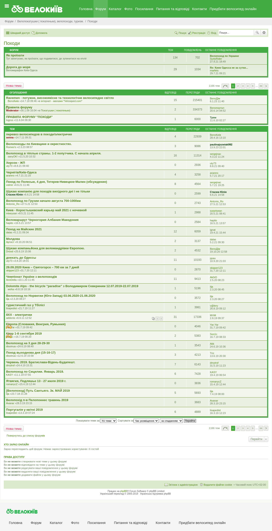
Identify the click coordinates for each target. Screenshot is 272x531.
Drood (9, 251)
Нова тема (14, 85)
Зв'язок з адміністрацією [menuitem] (183, 484)
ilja (211, 286)
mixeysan (11, 213)
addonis (10, 317)
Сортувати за (138, 420)
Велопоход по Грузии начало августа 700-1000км (43, 201)
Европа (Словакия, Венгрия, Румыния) (36, 324)
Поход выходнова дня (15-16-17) (31, 352)
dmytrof (10, 365)
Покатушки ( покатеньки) (55, 110)
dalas (9, 232)
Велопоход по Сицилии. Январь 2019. (35, 371)
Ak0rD (213, 277)
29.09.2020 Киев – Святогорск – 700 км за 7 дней (42, 267)
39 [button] (261, 86)
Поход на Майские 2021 (24, 229)
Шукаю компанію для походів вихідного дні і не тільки (48, 191)
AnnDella (11, 279)
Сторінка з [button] (225, 86)
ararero (10, 175)
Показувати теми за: (96, 420)
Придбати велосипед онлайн (232, 9)
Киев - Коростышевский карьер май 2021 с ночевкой (46, 210)
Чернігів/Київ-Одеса (21, 172)
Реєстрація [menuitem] (198, 32)
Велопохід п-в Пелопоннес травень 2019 (37, 400)
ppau (213, 258)
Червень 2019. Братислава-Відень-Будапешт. (40, 362)
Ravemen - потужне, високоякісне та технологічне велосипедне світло (60, 98)
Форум (100, 9)
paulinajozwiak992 (221, 144)
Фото (128, 9)
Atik (212, 343)
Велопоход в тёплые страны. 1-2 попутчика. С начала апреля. (53, 153)
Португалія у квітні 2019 (24, 409)
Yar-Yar (10, 327)
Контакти (199, 9)
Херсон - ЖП (15, 162)
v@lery (214, 305)
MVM (213, 315)
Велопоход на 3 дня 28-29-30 (28, 343)
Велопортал (217, 107)
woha (11, 289)
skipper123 (12, 270)
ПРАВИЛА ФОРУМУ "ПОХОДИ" (29, 117)
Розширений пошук (264, 32)
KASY (9, 374)
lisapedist (11, 308)
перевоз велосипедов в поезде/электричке (39, 134)
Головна (86, 9)
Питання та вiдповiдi (172, 9)
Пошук (257, 32)
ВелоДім (215, 98)
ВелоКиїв (13, 101)
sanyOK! (13, 156)
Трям (213, 117)
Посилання (144, 9)
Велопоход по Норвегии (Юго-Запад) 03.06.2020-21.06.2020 (50, 295)
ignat (213, 229)
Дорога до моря (18, 67)
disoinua (11, 346)
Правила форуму (19, 107)
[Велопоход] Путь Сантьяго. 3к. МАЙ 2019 (38, 390)
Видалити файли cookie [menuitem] (218, 484)
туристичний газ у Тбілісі (25, 305)
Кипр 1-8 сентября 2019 (24, 333)
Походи (12, 43)
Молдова (13, 239)
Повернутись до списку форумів (26, 435)
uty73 (9, 165)
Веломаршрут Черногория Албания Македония (42, 220)
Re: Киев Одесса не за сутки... (229, 67)
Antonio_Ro (13, 204)
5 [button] (252, 86)
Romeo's (11, 147)
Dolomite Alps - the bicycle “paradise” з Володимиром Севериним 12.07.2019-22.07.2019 (72, 286)
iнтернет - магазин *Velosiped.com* (61, 101)
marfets (214, 70)
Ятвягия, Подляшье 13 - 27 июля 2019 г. (36, 381)
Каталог (115, 9)
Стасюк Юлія (14, 194)
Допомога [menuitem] (41, 32)
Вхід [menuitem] (213, 32)
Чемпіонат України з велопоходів (31, 276)
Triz (212, 353)
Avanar (10, 403)
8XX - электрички (19, 314)
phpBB (123, 491)
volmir (9, 185)
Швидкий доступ (20, 32)
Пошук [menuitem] (182, 32)
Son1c (9, 336)
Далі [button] (266, 86)
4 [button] (248, 86)
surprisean (216, 210)
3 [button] (243, 86)
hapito (9, 223)
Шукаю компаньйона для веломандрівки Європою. (45, 248)
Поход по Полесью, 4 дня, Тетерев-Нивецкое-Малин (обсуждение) (56, 182)
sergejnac (215, 153)
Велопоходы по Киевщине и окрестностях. (39, 144)
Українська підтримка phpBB (155, 493)
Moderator (12, 110)
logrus (9, 120)
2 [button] (238, 86)
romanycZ (12, 384)
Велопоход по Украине (224, 56)
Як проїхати (15, 55)
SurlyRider (216, 58)
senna (10, 137)
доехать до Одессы (21, 257)
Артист (10, 242)
